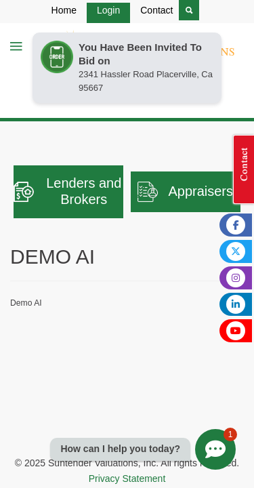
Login (108, 10)
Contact (156, 10)
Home (64, 10)
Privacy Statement (127, 478)
